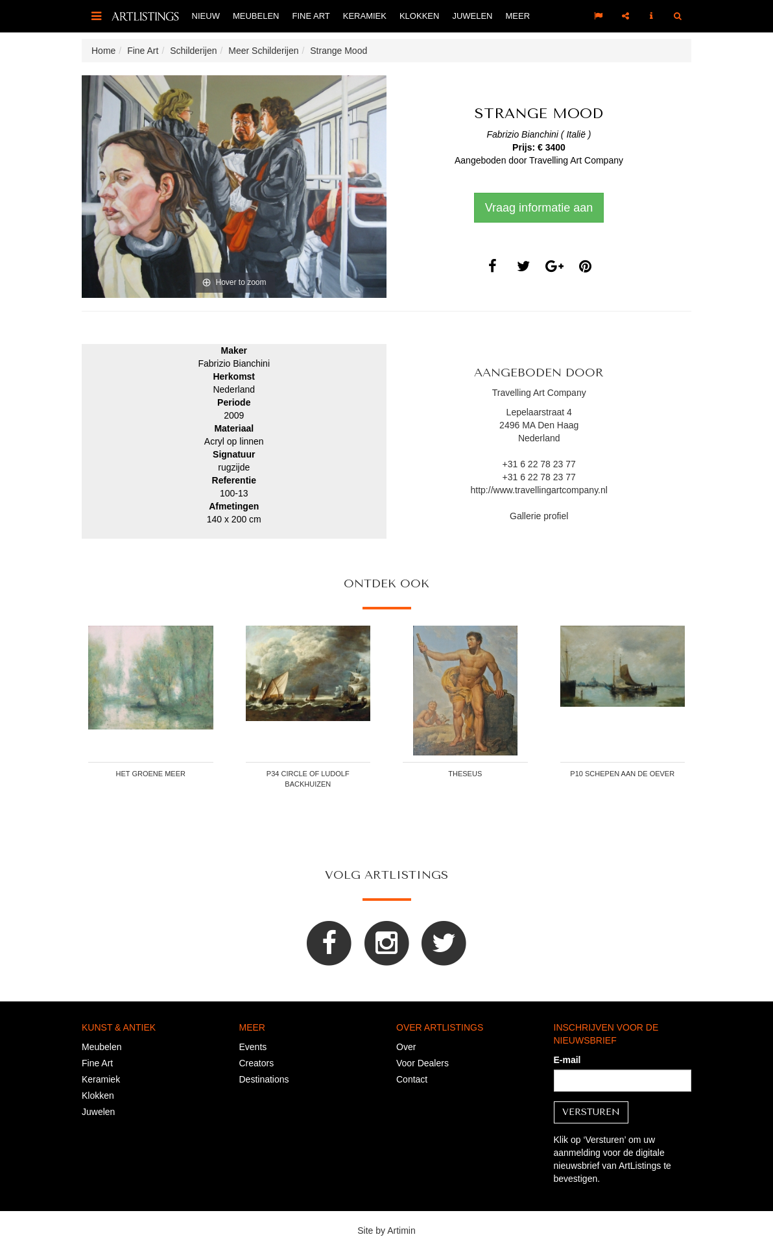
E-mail (567, 1060)
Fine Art (310, 16)
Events (253, 1047)
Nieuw (206, 16)
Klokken (419, 16)
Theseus (465, 774)
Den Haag (558, 425)
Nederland (539, 438)
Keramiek (364, 16)
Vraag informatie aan (539, 207)
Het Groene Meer (150, 774)
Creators (256, 1063)
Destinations (264, 1079)
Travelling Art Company (576, 160)
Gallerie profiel (539, 516)
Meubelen (256, 16)
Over (406, 1047)
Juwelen (472, 16)
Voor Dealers (422, 1063)
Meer (518, 16)
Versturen (591, 1112)
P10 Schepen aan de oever (622, 774)
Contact (411, 1079)
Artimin (401, 1230)
